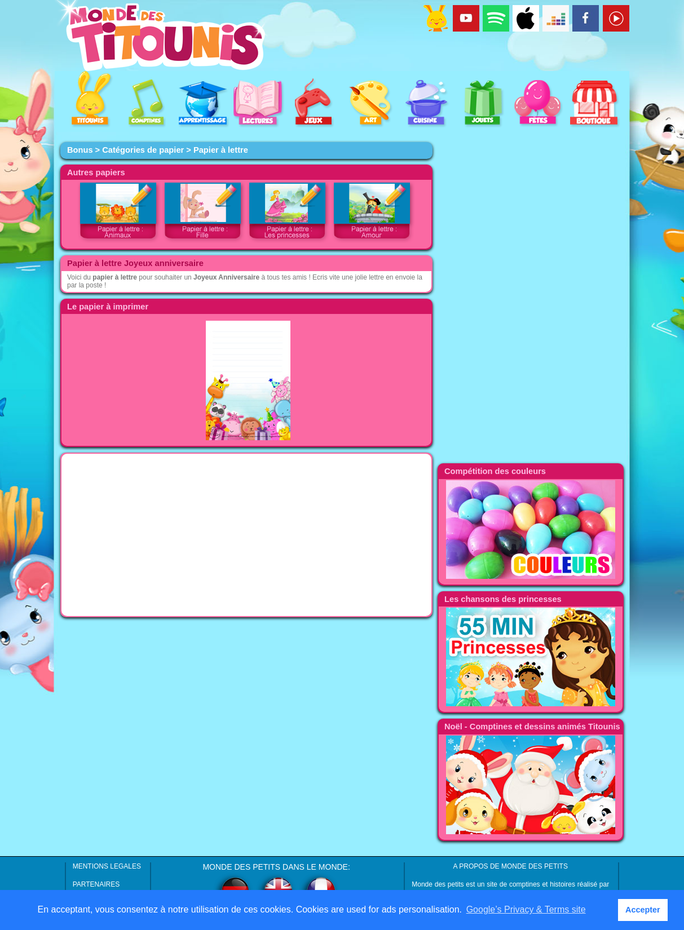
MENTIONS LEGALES (107, 866)
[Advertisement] (246, 535)
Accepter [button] (642, 909)
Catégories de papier (143, 149)
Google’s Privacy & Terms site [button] (526, 909)
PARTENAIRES (96, 884)
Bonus (80, 149)
